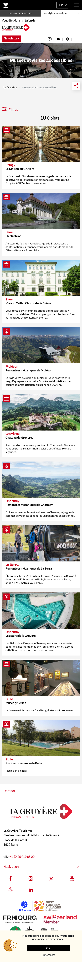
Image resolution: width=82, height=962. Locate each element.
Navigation (11, 866)
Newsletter (11, 38)
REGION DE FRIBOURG (20, 13)
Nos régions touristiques (55, 13)
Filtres (10, 109)
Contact (9, 791)
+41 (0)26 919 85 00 (21, 856)
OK (48, 948)
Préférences (48, 954)
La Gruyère (10, 87)
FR (61, 5)
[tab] (41, 791)
